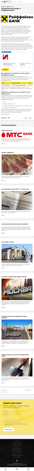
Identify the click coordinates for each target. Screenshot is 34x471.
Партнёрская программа (17, 455)
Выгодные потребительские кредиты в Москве (14, 276)
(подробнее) (10, 424)
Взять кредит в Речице (8, 242)
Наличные (17, 469)
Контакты (17, 440)
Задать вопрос (8, 429)
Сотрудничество (17, 457)
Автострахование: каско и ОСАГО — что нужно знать (15, 189)
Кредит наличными (17, 442)
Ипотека (17, 446)
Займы (6, 469)
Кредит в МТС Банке (7, 130)
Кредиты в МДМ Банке (8, 152)
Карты (28, 469)
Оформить (5, 69)
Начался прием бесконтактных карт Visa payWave (15, 224)
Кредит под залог (17, 448)
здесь (25, 49)
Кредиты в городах (17, 451)
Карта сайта (17, 453)
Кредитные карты (17, 444)
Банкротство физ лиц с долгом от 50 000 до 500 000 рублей (15, 355)
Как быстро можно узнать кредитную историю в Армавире (14, 317)
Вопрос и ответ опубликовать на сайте (12, 421)
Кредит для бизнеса (17, 449)
